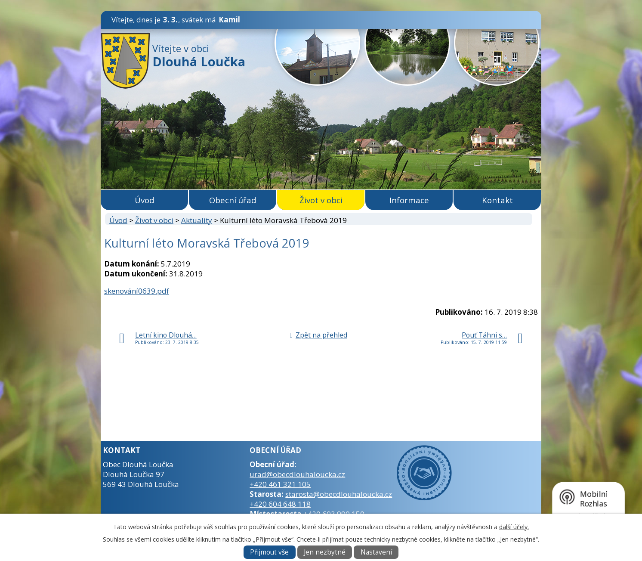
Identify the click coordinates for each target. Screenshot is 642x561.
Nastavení (376, 552)
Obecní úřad (232, 200)
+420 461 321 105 (280, 484)
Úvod (144, 200)
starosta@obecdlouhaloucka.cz (338, 494)
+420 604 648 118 (280, 504)
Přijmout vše (269, 552)
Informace (409, 200)
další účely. (514, 527)
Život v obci (321, 200)
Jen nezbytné (325, 552)
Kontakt (497, 200)
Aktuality (196, 220)
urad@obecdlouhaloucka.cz (297, 474)
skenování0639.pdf (136, 291)
